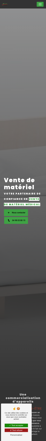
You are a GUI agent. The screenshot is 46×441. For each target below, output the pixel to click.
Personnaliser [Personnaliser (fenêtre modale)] (16, 435)
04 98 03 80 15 (16, 220)
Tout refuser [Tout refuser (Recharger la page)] (16, 430)
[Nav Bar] (40, 4)
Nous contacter (16, 212)
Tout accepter (16, 425)
